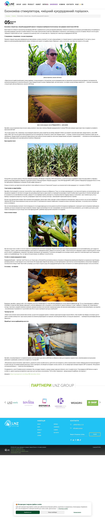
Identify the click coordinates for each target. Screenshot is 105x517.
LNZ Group (9, 4)
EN (82, 4)
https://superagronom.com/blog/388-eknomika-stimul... (25, 374)
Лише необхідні (52, 512)
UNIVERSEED (54, 4)
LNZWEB (39, 435)
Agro (24, 4)
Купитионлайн (87, 4)
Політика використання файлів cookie (19, 451)
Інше (77, 4)
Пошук (95, 434)
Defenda (56, 424)
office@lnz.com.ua (77, 428)
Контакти (70, 4)
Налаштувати (77, 512)
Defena (45, 4)
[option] (12, 402)
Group (18, 4)
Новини (62, 4)
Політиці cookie (63, 509)
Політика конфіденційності (17, 448)
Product (31, 4)
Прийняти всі (27, 512)
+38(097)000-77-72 (78, 424)
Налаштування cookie (16, 452)
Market (38, 4)
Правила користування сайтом (18, 449)
